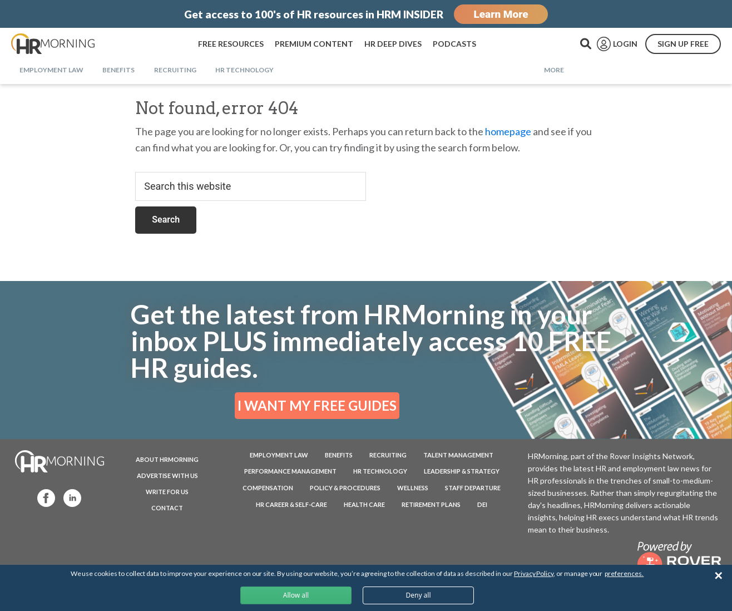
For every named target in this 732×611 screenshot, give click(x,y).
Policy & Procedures (345, 487)
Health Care (364, 504)
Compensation (268, 487)
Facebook (41, 497)
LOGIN (625, 43)
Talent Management (458, 455)
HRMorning (53, 44)
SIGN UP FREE (683, 43)
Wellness (412, 487)
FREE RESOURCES (231, 43)
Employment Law (279, 455)
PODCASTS (454, 43)
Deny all (418, 595)
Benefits (339, 455)
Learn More (500, 14)
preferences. (624, 573)
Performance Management (290, 471)
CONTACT (167, 507)
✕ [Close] (718, 575)
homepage (508, 131)
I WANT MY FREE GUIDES (317, 405)
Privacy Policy (533, 573)
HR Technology (380, 471)
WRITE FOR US (167, 491)
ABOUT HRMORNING (167, 459)
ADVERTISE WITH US (167, 475)
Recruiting (388, 455)
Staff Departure (473, 487)
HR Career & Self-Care (291, 504)
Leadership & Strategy (461, 471)
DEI (482, 504)
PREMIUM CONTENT (314, 43)
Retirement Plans (431, 504)
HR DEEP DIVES (393, 43)
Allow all (296, 595)
